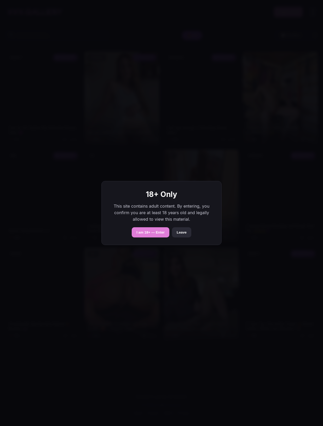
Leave (182, 232)
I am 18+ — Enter (150, 232)
